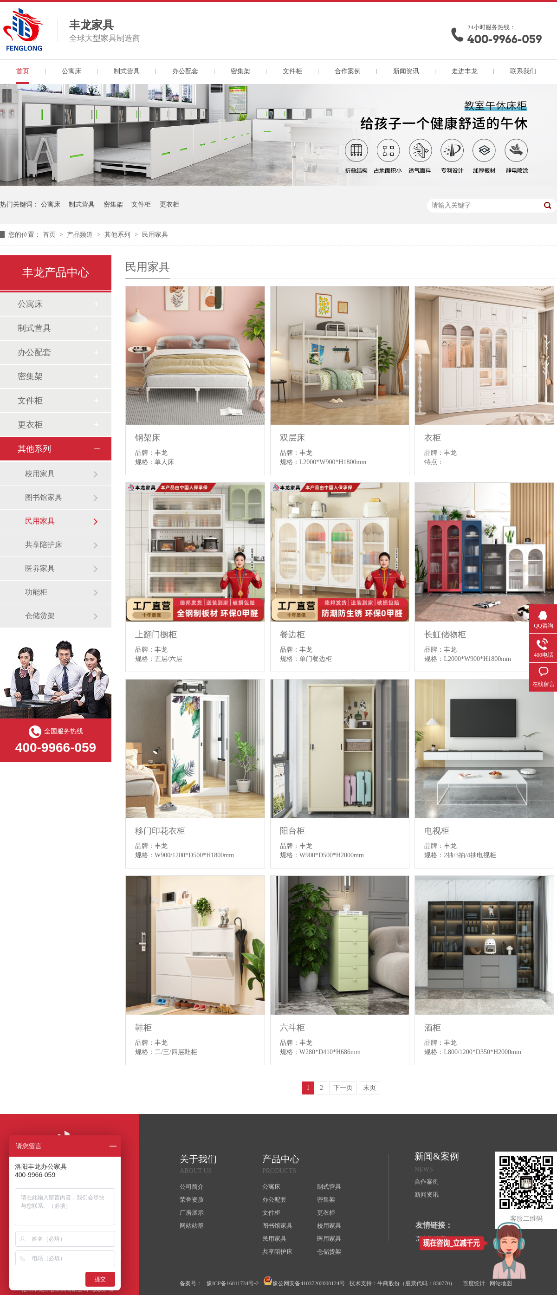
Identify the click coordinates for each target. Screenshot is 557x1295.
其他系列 (118, 234)
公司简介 (192, 1186)
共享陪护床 (43, 545)
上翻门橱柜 (156, 634)
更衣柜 (169, 204)
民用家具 (155, 234)
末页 (369, 1087)
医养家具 (40, 568)
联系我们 (523, 71)
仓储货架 (40, 616)
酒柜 (432, 1027)
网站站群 (192, 1225)
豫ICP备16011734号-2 (233, 1283)
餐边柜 (292, 634)
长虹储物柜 (445, 634)
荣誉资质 (192, 1199)
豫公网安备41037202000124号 (304, 1281)
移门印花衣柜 (160, 830)
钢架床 (147, 437)
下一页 (343, 1087)
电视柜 (436, 830)
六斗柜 (292, 1027)
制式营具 (127, 71)
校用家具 (40, 474)
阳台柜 (292, 830)
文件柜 (292, 71)
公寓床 (71, 71)
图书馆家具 (43, 497)
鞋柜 (143, 1027)
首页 (22, 71)
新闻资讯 (406, 71)
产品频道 (81, 234)
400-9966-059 (504, 39)
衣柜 (432, 437)
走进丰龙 (465, 71)
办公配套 (185, 71)
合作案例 (348, 71)
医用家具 (329, 1238)
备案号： (191, 1283)
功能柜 (36, 592)
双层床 (292, 437)
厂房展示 (192, 1212)
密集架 (240, 71)
